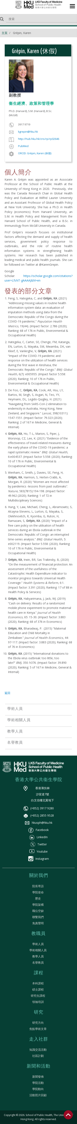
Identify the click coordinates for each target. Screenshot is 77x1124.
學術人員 (38, 944)
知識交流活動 (38, 1050)
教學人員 (38, 956)
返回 (7, 693)
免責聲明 (38, 923)
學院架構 (38, 905)
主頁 (4, 33)
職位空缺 (38, 911)
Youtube (38, 851)
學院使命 (38, 892)
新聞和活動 (38, 1066)
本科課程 (38, 983)
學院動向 (38, 1089)
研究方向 (38, 1023)
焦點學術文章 (38, 1029)
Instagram (38, 859)
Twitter (38, 844)
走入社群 (38, 1039)
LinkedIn (38, 837)
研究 (38, 1012)
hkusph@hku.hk (38, 823)
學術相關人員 (38, 950)
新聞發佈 (38, 1076)
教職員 (38, 934)
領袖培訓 (38, 1002)
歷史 (38, 898)
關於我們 (38, 876)
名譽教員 (38, 962)
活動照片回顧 (38, 1095)
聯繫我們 (38, 917)
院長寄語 (38, 886)
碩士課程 (38, 989)
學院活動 (38, 1083)
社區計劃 (38, 1056)
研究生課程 (38, 996)
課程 (38, 973)
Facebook (38, 830)
